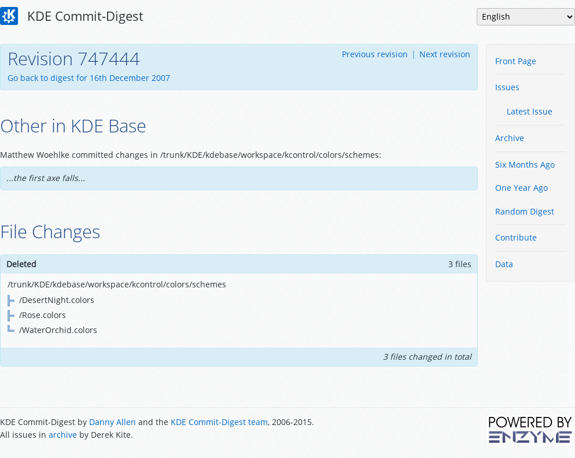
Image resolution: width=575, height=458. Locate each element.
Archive (509, 137)
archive (63, 434)
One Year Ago (521, 187)
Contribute (516, 237)
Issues (507, 87)
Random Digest (524, 211)
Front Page (515, 61)
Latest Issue (529, 111)
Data (504, 263)
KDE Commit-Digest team (219, 421)
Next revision (444, 54)
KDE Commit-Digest (71, 16)
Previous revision (375, 54)
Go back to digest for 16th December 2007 (89, 77)
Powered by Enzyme (531, 430)
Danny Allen (112, 421)
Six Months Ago (525, 164)
